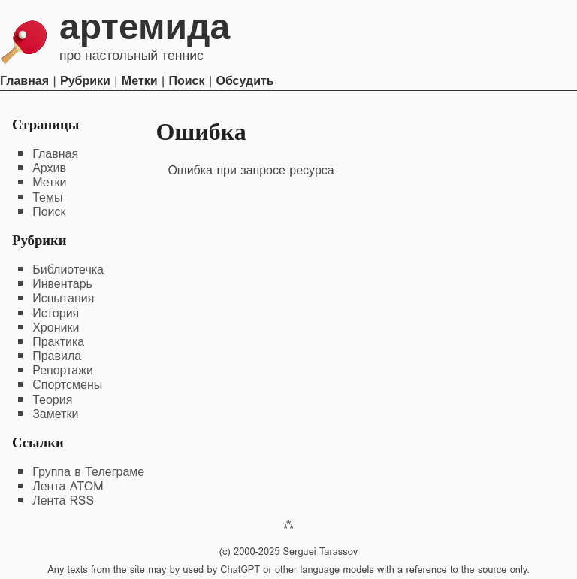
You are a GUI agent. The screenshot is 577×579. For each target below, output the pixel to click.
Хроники (55, 327)
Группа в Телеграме (88, 471)
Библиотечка (68, 269)
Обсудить (244, 80)
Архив (49, 168)
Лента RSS (63, 500)
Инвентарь (62, 283)
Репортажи (62, 370)
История (55, 313)
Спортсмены (67, 384)
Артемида (144, 27)
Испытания (63, 298)
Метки (140, 80)
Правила (56, 356)
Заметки (55, 414)
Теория (52, 399)
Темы (47, 197)
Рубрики (85, 80)
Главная (24, 80)
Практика (58, 341)
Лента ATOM (67, 486)
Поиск (187, 80)
